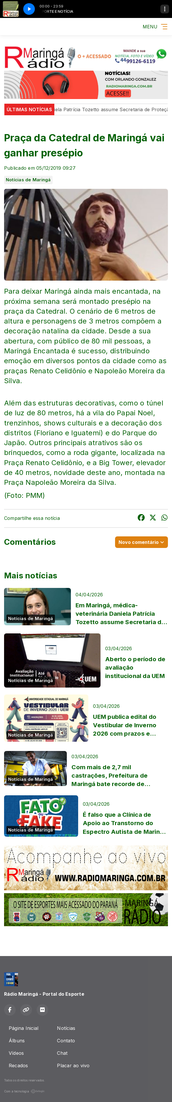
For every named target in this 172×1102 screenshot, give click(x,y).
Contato (66, 1040)
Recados (18, 1065)
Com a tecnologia (24, 1091)
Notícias (66, 1028)
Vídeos (16, 1053)
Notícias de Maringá (28, 179)
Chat (62, 1053)
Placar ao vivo (73, 1065)
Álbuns (17, 1040)
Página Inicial (23, 1028)
